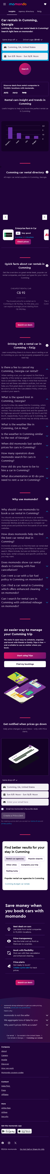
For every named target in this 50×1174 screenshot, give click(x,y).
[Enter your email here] (27, 802)
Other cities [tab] (11, 865)
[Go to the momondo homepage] (17, 4)
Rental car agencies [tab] (15, 859)
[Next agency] (44, 217)
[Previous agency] (5, 217)
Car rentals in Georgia (15, 1038)
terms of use (35, 821)
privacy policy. (6, 823)
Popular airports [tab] (35, 859)
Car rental (10, 1035)
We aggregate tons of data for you (26, 1020)
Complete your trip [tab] (29, 865)
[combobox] (10, 39)
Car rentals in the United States (28, 1035)
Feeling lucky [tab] (12, 871)
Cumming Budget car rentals (17, 884)
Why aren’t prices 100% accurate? (26, 1025)
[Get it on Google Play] (8, 1131)
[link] (23, 241)
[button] (4, 4)
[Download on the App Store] (24, 1131)
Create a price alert (21, 968)
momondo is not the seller (26, 1015)
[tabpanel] (25, 137)
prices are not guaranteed (20, 1007)
